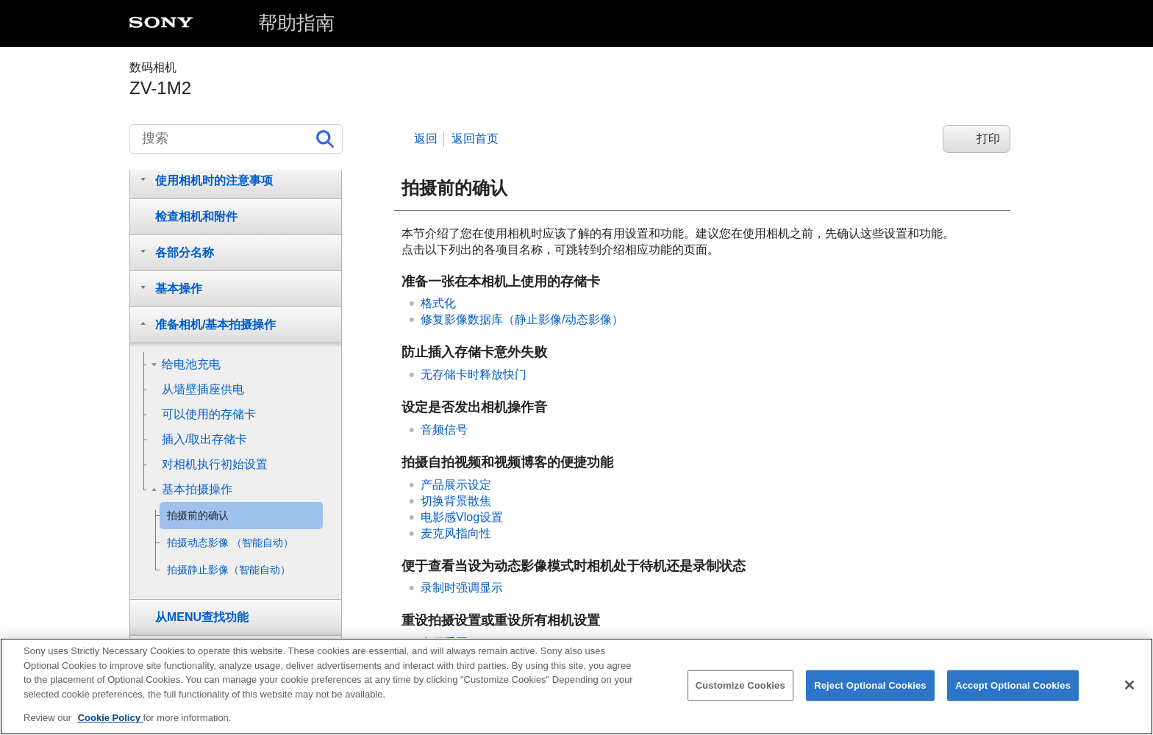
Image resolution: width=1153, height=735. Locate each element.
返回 (426, 138)
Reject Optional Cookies (870, 688)
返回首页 (475, 138)
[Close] (1129, 689)
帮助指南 (296, 23)
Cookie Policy (110, 721)
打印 (988, 138)
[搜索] (236, 139)
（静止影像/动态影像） (522, 319)
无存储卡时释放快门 (473, 374)
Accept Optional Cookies (1013, 688)
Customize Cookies (740, 688)
